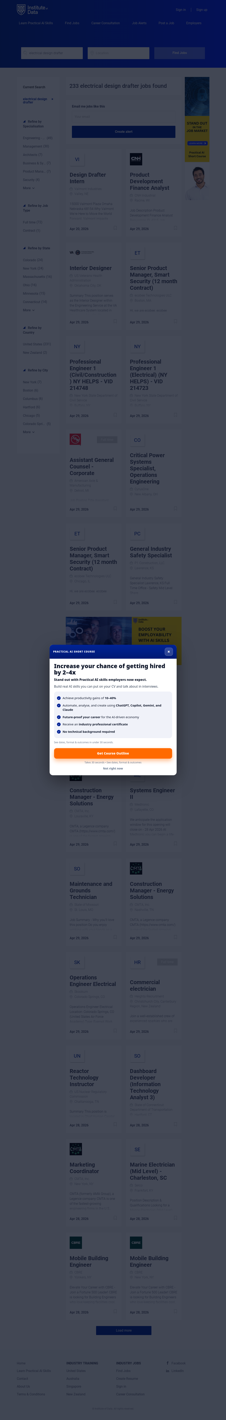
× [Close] (168, 651)
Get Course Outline (113, 753)
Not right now (113, 768)
